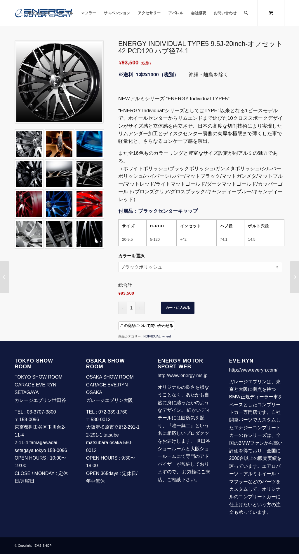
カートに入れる (178, 308)
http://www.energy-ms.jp (183, 375)
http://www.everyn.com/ (253, 369)
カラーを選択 (131, 256)
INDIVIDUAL (151, 336)
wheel (166, 336)
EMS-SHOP (43, 545)
